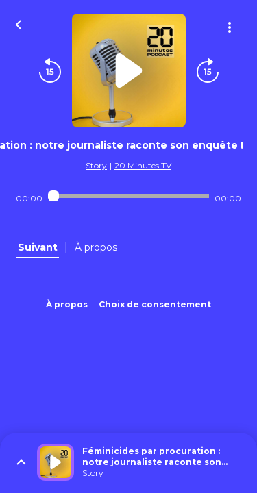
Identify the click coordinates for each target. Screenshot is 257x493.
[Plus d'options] (229, 27)
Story (96, 165)
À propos (67, 304)
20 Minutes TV (142, 165)
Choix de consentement (155, 304)
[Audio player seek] (128, 196)
